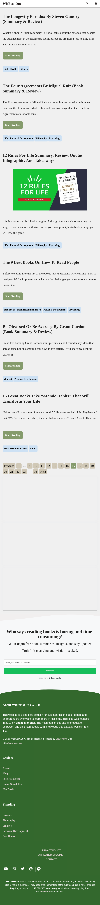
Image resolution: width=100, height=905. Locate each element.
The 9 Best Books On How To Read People (41, 262)
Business (7, 815)
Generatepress (14, 743)
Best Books (9, 309)
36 (36, 471)
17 (80, 465)
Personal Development (21, 138)
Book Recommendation (29, 309)
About (6, 768)
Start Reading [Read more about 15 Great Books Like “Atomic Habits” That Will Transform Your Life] (12, 435)
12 (49, 465)
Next (43, 471)
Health (13, 69)
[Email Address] (50, 662)
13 (55, 465)
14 (61, 465)
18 (87, 465)
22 (19, 471)
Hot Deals (8, 789)
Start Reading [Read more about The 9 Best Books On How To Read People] (12, 296)
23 (25, 471)
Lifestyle (24, 69)
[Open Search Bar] (87, 3)
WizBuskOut (12, 3)
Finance (7, 825)
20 (6, 471)
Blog (5, 773)
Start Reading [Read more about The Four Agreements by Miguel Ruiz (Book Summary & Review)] (12, 125)
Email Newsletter (12, 784)
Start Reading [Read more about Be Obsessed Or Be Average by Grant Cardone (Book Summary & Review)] (12, 365)
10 (36, 465)
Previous (9, 465)
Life (6, 138)
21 (12, 471)
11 (43, 465)
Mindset (8, 379)
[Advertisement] (49, 498)
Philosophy (41, 138)
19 (93, 465)
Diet (6, 69)
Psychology (55, 138)
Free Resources (11, 778)
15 (68, 465)
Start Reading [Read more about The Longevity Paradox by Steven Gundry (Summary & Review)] (12, 55)
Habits (33, 448)
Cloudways (61, 739)
